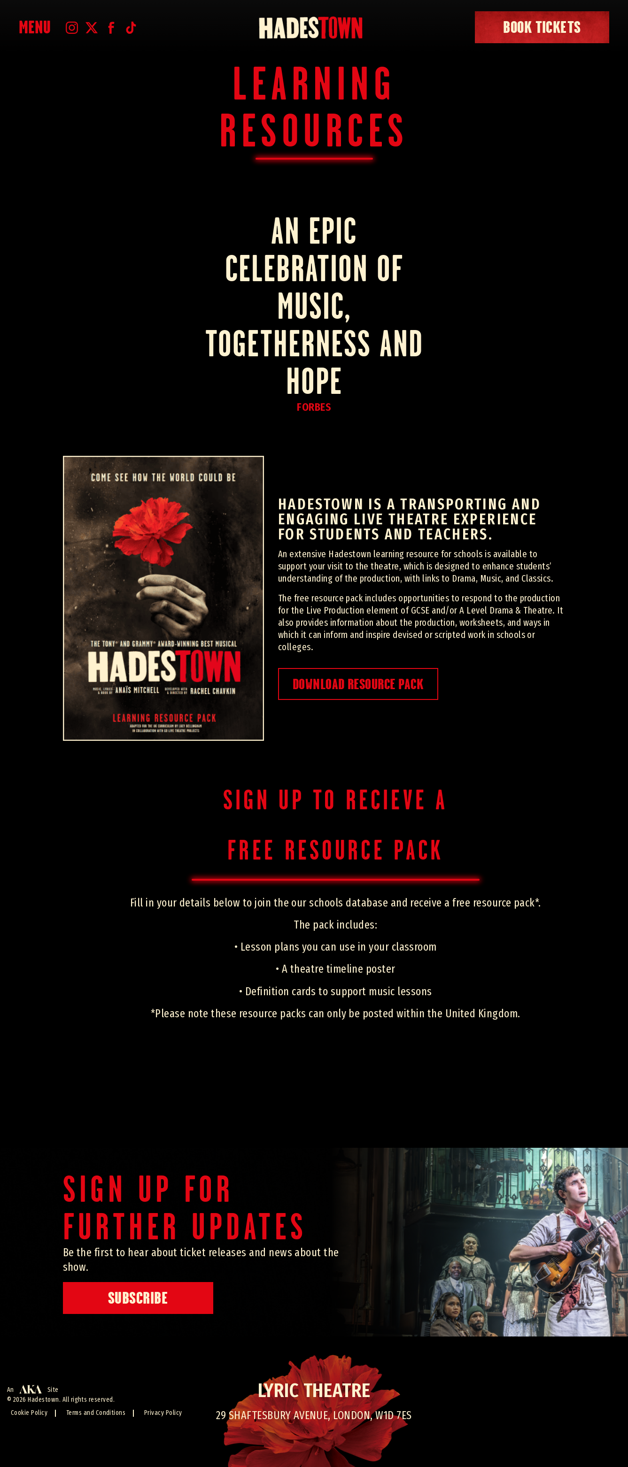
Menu (35, 27)
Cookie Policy (29, 1413)
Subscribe (138, 1298)
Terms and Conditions (96, 1413)
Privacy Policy (163, 1413)
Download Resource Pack (358, 684)
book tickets (542, 27)
